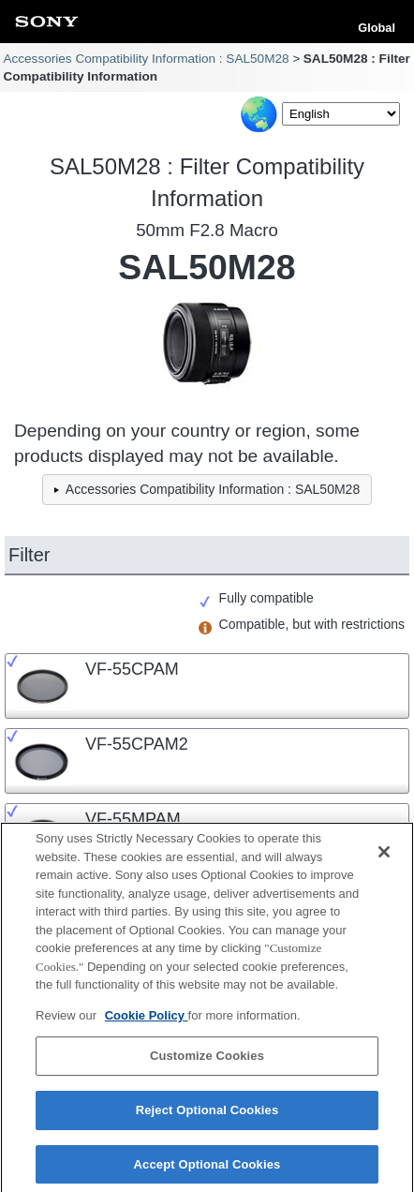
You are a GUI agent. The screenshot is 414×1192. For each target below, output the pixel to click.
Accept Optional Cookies (207, 1171)
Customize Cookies (207, 1062)
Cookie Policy (146, 1022)
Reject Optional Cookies (207, 1117)
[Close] (384, 858)
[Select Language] (341, 114)
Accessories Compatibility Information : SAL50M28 (145, 59)
